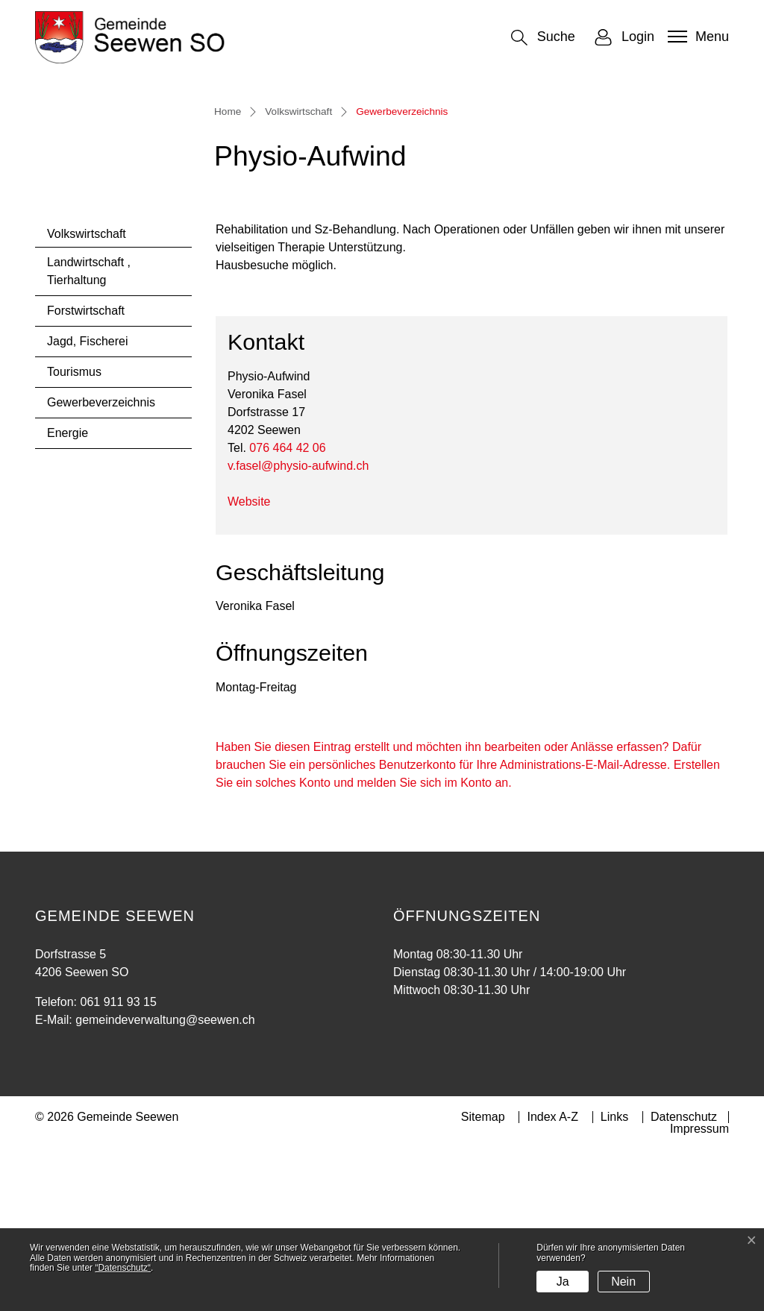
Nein (623, 1281)
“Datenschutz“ (123, 1268)
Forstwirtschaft (86, 471)
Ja (563, 1281)
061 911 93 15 (118, 1163)
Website (257, 662)
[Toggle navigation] (696, 36)
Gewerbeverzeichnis (100, 568)
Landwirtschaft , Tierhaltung (89, 432)
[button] (543, 37)
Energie (67, 594)
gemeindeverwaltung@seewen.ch (164, 1181)
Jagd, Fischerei (87, 502)
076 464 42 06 (287, 609)
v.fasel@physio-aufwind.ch (298, 626)
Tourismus (74, 532)
